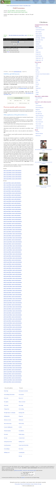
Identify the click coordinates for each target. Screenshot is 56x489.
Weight (37, 94)
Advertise (35, 484)
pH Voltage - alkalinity (40, 37)
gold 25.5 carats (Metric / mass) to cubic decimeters (13, 282)
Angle (37, 63)
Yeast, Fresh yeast (39, 121)
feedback (23, 478)
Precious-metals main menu (14, 5)
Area (37, 65)
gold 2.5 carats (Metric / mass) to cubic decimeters (12, 188)
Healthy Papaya (21, 434)
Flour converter (26, 0)
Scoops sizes (38, 54)
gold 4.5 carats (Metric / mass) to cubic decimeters (12, 197)
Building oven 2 (7, 452)
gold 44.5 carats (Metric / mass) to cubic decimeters (13, 359)
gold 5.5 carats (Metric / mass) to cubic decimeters (12, 201)
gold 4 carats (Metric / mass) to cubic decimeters (12, 195)
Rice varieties (38, 111)
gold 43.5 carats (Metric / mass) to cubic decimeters (13, 355)
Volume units (38, 58)
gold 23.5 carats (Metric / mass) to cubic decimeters (13, 274)
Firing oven (21, 416)
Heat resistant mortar (7, 423)
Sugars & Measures (39, 115)
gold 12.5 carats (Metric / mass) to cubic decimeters (13, 229)
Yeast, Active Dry (39, 117)
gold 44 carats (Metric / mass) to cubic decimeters (12, 357)
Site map (20, 456)
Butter (37, 103)
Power (37, 82)
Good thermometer (7, 445)
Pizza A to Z (21, 398)
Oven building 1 (7, 448)
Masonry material (39, 133)
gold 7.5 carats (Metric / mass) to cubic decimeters (12, 209)
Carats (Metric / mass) (26, 5)
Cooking (20, 0)
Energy (37, 69)
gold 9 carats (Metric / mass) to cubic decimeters (12, 215)
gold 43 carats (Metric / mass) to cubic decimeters (12, 353)
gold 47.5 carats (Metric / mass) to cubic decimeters (13, 371)
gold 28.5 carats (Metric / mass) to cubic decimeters (13, 294)
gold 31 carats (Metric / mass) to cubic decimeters (12, 304)
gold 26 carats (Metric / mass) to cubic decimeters (12, 284)
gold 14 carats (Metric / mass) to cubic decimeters (12, 235)
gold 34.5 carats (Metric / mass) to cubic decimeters (13, 318)
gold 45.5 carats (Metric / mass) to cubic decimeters (13, 363)
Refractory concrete (7, 419)
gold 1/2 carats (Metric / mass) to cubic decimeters (12, 174)
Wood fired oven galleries (36, 1)
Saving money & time (8, 441)
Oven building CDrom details (9, 394)
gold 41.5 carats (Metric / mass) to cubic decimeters (13, 347)
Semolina (37, 43)
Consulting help (21, 452)
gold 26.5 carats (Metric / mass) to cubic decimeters (13, 286)
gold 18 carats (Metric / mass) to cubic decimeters (12, 251)
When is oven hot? (22, 401)
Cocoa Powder (39, 105)
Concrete (37, 131)
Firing (22, 0)
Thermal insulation (7, 430)
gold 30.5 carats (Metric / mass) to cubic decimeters (13, 302)
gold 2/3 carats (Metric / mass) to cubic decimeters (12, 176)
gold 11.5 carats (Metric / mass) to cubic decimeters (13, 225)
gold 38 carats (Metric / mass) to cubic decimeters (12, 333)
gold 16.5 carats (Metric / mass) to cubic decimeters (13, 245)
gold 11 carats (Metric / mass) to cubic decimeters (12, 223)
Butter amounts (39, 27)
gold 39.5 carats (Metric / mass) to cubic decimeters (13, 339)
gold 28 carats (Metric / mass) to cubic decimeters (12, 292)
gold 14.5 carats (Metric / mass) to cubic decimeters (13, 237)
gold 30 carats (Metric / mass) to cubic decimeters (12, 300)
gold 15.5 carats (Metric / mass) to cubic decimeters (13, 241)
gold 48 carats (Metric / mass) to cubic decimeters (12, 373)
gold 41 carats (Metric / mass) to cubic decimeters (12, 345)
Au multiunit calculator (22, 88)
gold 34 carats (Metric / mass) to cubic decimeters (12, 316)
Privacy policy (17, 484)
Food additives (21, 430)
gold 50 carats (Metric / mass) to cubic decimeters (12, 381)
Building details (7, 416)
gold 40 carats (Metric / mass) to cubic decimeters (12, 341)
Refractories (38, 135)
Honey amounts (39, 33)
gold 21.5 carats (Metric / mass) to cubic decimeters (13, 266)
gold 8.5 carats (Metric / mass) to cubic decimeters (12, 213)
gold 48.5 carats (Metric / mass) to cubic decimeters (13, 375)
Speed (37, 86)
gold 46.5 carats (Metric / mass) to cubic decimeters (13, 367)
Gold (37, 99)
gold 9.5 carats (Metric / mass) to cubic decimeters (12, 217)
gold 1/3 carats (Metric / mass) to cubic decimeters (12, 172)
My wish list (21, 448)
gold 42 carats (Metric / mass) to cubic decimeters (12, 349)
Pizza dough (21, 405)
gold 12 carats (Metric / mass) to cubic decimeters (12, 227)
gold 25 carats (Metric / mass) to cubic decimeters (12, 280)
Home (6, 2)
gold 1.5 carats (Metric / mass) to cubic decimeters (12, 184)
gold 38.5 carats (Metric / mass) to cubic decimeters (13, 335)
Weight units (38, 60)
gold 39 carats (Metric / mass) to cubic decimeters (12, 337)
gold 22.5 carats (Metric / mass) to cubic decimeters (13, 270)
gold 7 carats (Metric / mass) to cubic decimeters (12, 207)
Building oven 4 (21, 441)
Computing (38, 67)
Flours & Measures (39, 107)
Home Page (6, 390)
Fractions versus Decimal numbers (43, 73)
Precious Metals (39, 97)
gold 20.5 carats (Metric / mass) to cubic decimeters (13, 262)
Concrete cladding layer (8, 427)
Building (17, 0)
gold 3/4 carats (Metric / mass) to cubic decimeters (12, 178)
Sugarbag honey (39, 35)
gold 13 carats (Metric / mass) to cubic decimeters (12, 231)
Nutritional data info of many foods (52, 1)
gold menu (21, 5)
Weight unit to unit (39, 127)
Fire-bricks (6, 434)
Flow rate (38, 71)
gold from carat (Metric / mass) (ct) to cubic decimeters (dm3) (25, 470)
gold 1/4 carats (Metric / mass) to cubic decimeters (12, 170)
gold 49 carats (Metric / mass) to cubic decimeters (12, 377)
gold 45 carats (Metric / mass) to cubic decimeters (12, 361)
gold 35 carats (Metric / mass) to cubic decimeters (12, 320)
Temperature (38, 52)
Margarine (38, 109)
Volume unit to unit (40, 125)
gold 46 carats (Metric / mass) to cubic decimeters (12, 365)
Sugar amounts (39, 45)
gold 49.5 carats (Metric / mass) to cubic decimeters (13, 379)
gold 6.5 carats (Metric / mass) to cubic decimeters (12, 205)
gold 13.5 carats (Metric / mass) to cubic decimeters (13, 233)
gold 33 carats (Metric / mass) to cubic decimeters (12, 312)
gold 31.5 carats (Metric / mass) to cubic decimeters (13, 306)
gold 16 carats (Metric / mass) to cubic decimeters (12, 243)
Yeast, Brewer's (39, 119)
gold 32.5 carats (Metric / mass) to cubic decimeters (13, 310)
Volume (37, 92)
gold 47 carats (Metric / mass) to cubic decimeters (12, 369)
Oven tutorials (21, 394)
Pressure (37, 84)
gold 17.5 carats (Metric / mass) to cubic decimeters (13, 249)
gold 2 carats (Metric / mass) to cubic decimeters (12, 186)
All (42, 58)
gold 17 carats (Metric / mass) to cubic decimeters (12, 247)
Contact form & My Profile (23, 445)
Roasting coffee (21, 412)
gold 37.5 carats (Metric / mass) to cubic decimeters (13, 331)
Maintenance (21, 419)
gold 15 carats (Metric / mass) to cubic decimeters (12, 239)
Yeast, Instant (38, 123)
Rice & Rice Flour (39, 39)
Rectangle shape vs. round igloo (9, 412)
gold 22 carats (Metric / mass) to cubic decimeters (12, 268)
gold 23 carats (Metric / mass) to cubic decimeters (12, 272)
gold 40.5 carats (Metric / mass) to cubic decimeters (13, 343)
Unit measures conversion (23, 390)
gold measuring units (17, 71)
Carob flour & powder (40, 29)
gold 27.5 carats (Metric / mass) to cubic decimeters (13, 290)
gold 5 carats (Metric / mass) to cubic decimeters (12, 199)
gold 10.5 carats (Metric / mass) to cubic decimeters (13, 221)
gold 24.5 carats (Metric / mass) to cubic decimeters (13, 278)
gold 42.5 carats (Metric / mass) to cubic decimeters (13, 351)
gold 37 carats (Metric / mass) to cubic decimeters (12, 329)
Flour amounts (39, 31)
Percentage (38, 80)
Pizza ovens (6, 398)
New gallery (6, 401)
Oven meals (6, 405)
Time (37, 90)
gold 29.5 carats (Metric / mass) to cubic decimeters (13, 298)
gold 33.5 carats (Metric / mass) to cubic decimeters (13, 314)
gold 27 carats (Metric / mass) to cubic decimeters (12, 288)
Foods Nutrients (39, 56)
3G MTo (20, 427)
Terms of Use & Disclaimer (25, 484)
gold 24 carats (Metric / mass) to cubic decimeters (12, 276)
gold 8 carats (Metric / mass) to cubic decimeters (12, 211)
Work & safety (21, 423)
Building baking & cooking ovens (43, 1)
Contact (32, 484)
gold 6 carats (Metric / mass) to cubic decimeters (12, 203)
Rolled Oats (38, 41)
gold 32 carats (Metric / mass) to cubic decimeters (12, 308)
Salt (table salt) (39, 113)
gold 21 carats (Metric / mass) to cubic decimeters (12, 264)
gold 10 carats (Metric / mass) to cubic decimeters (12, 219)
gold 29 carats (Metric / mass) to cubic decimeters (12, 296)
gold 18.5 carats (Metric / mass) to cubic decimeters (13, 253)
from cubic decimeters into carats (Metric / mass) (18, 35)
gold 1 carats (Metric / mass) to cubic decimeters (12, 182)
